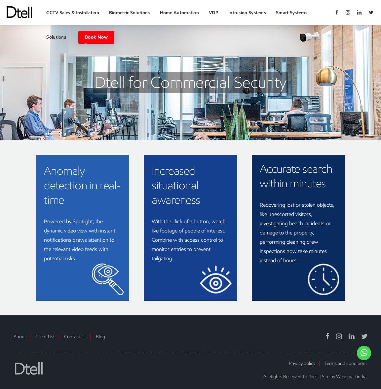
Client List (45, 336)
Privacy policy (302, 363)
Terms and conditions (345, 363)
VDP (213, 13)
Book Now (96, 37)
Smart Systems (291, 13)
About (20, 336)
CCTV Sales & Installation (72, 13)
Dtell (28, 369)
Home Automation (179, 13)
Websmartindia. (351, 376)
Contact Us (75, 336)
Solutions (56, 37)
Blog (100, 336)
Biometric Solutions (129, 13)
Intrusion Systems (247, 13)
